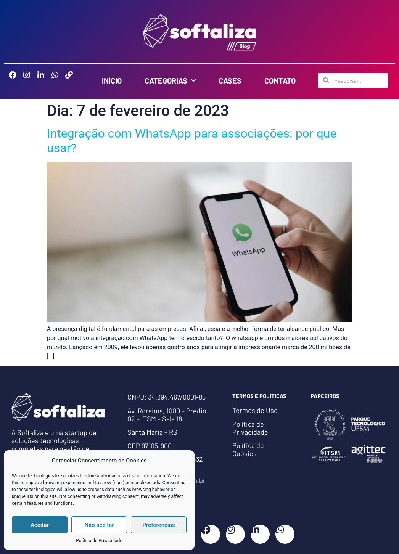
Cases (230, 80)
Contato (280, 80)
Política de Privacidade (99, 540)
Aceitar (40, 525)
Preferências (159, 525)
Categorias (170, 80)
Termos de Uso (255, 410)
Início (112, 80)
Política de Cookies (248, 449)
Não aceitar (99, 525)
